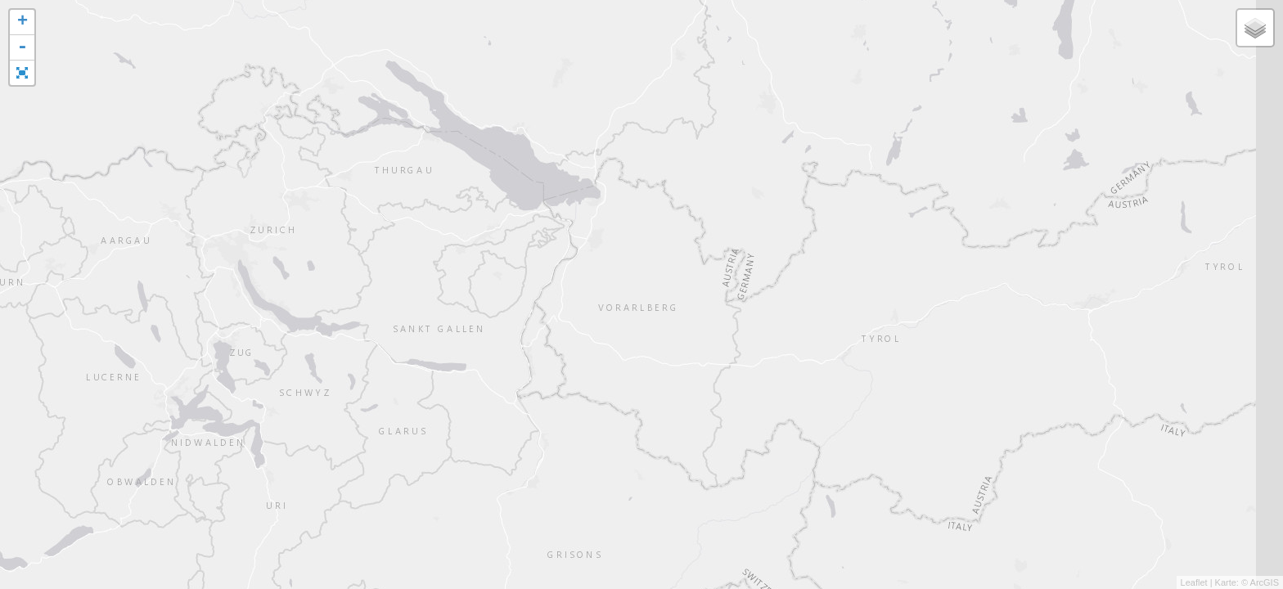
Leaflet (1194, 582)
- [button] (22, 48)
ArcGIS (1264, 582)
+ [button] (22, 22)
